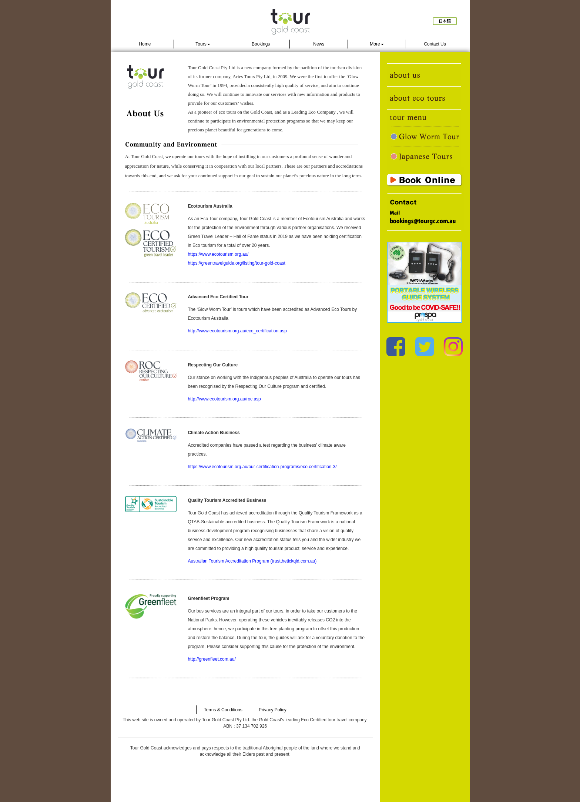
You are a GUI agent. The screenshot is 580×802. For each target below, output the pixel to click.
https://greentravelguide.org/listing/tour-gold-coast (236, 263)
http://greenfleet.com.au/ (211, 659)
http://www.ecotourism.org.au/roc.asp (224, 399)
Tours (202, 44)
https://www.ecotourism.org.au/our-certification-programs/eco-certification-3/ (262, 466)
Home (145, 44)
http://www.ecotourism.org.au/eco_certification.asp (237, 330)
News (318, 44)
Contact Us (435, 44)
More (376, 44)
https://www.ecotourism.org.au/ (218, 254)
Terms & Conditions (223, 709)
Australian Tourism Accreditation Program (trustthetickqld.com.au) (252, 561)
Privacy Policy (272, 709)
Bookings (261, 44)
